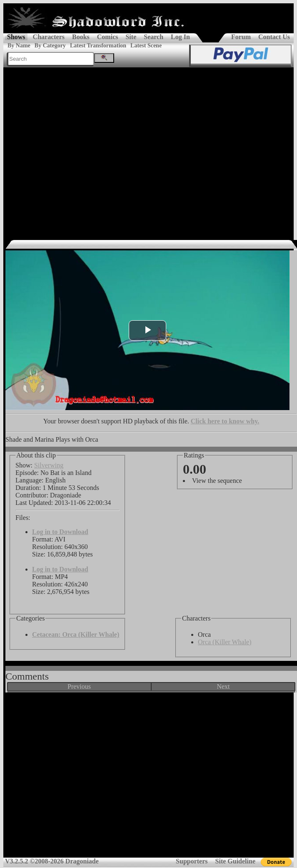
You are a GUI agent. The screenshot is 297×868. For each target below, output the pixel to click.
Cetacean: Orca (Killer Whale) (75, 634)
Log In (180, 36)
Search (153, 36)
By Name (18, 45)
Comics (107, 36)
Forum (241, 36)
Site (130, 36)
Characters (49, 36)
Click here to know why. (225, 421)
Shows (16, 36)
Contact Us (274, 36)
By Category (50, 45)
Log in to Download (60, 531)
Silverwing (48, 465)
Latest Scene (146, 45)
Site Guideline (235, 861)
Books (81, 36)
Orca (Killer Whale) (225, 641)
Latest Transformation (98, 45)
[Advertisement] (78, 150)
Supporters (191, 861)
